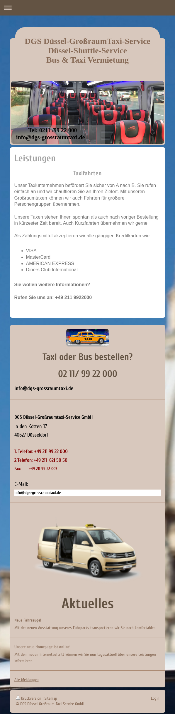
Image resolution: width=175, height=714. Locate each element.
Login (155, 698)
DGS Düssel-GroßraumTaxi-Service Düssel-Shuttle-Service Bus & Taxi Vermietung (87, 50)
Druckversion (28, 698)
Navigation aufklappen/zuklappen (87, 7)
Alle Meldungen (26, 679)
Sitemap (51, 698)
